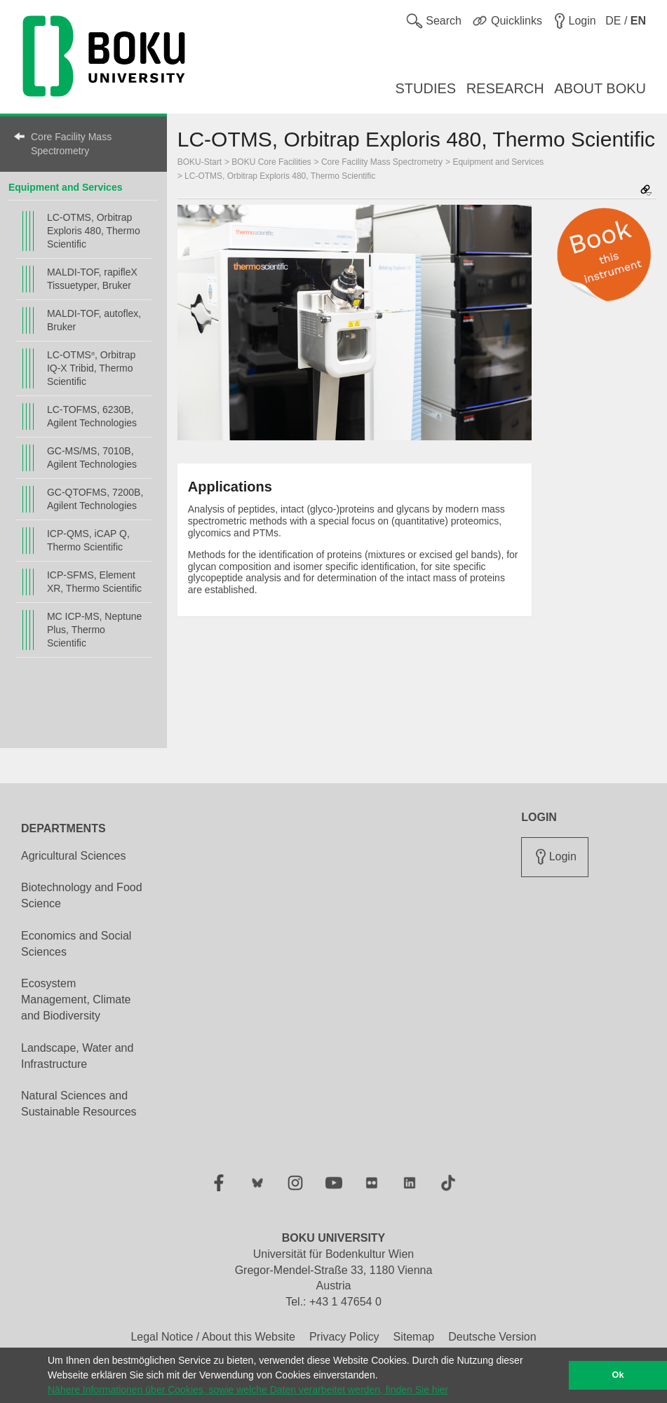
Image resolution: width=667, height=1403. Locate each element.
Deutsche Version (492, 1337)
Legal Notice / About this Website (212, 1337)
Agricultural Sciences (73, 856)
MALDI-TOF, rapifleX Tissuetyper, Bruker (92, 278)
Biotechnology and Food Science (81, 895)
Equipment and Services (65, 187)
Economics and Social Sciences (76, 944)
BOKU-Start (199, 162)
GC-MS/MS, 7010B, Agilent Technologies (92, 457)
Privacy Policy (344, 1337)
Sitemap (413, 1337)
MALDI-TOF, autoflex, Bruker (94, 320)
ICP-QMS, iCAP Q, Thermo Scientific (88, 540)
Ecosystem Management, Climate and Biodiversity (76, 999)
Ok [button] (618, 1375)
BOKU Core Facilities (271, 162)
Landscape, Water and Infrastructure (77, 1056)
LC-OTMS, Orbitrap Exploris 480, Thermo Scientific (93, 231)
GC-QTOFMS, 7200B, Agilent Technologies (95, 499)
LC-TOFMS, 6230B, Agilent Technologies (92, 416)
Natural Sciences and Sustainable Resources (79, 1104)
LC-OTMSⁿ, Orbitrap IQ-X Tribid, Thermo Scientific (91, 368)
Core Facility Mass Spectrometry (71, 143)
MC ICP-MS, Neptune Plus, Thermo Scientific (94, 630)
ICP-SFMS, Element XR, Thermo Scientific (94, 581)
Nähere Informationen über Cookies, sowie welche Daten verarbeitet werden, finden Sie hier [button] (248, 1389)
